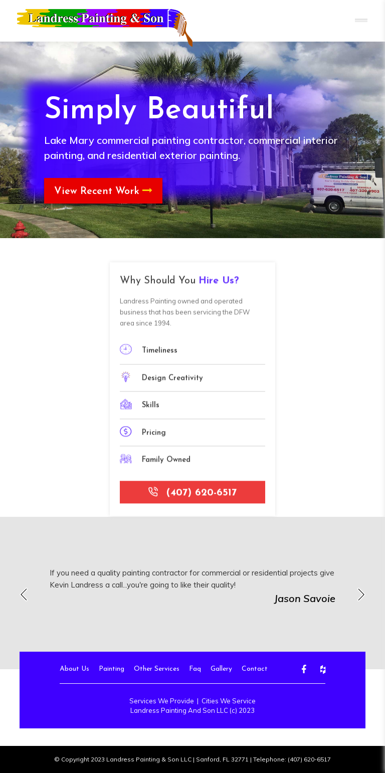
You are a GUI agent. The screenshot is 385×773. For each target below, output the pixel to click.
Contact (255, 669)
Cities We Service (229, 701)
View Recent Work (103, 191)
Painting (111, 669)
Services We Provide (161, 701)
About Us (74, 669)
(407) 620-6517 (192, 496)
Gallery (221, 669)
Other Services (156, 669)
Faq (195, 669)
